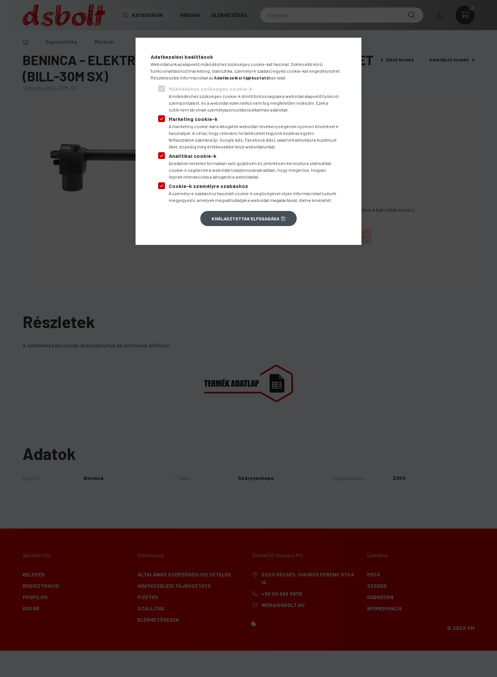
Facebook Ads (259, 139)
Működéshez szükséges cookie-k (210, 89)
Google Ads (231, 139)
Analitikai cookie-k (192, 156)
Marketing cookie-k (193, 119)
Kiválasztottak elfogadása (245, 218)
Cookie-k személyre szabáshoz (208, 186)
